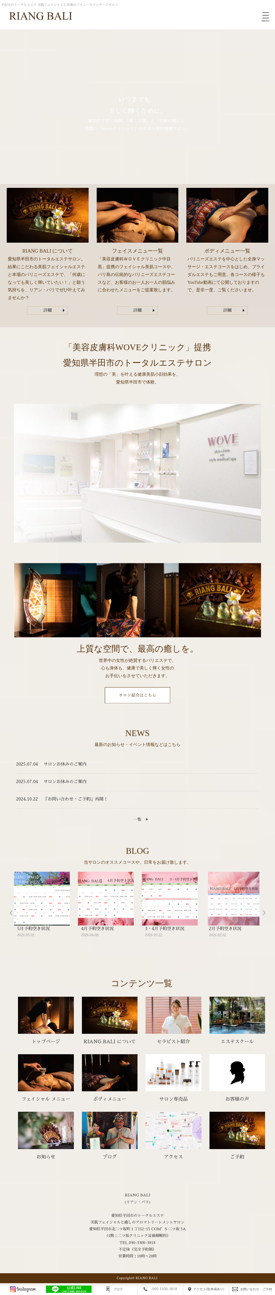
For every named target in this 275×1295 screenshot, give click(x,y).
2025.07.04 (27, 764)
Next (263, 913)
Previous (11, 913)
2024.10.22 (27, 799)
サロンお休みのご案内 (65, 764)
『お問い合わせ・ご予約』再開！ (76, 799)
